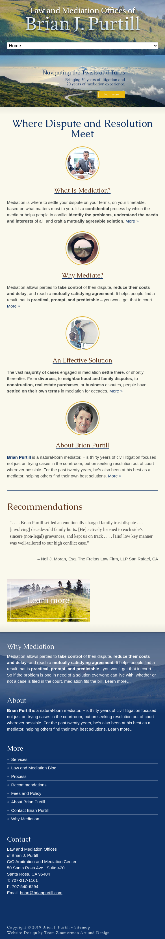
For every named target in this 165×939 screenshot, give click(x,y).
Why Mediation (25, 818)
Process (19, 776)
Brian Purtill (19, 457)
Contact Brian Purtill (30, 810)
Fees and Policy (26, 793)
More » (132, 221)
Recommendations (29, 784)
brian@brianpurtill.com (41, 892)
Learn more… (118, 681)
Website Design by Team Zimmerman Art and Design (58, 932)
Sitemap (82, 927)
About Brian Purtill (28, 801)
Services (19, 759)
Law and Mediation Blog (34, 767)
